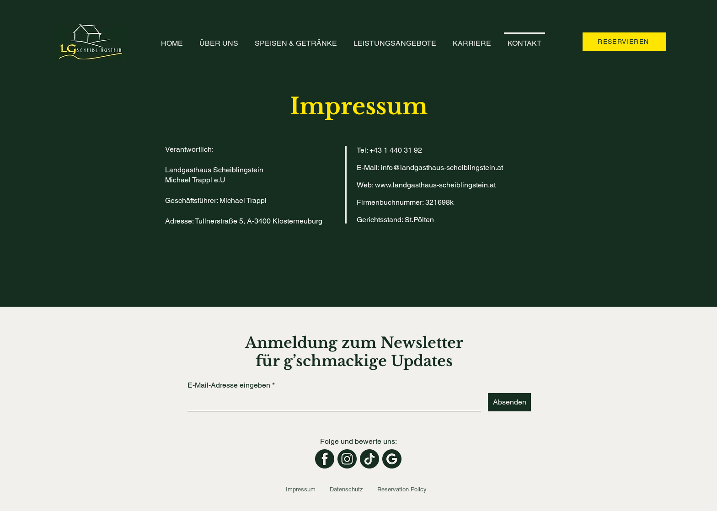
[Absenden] (509, 402)
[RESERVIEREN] (624, 41)
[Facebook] (324, 458)
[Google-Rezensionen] (391, 458)
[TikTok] (369, 458)
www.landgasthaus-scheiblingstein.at (435, 185)
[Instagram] (347, 458)
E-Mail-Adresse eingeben (228, 385)
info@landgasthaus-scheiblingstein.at (442, 167)
